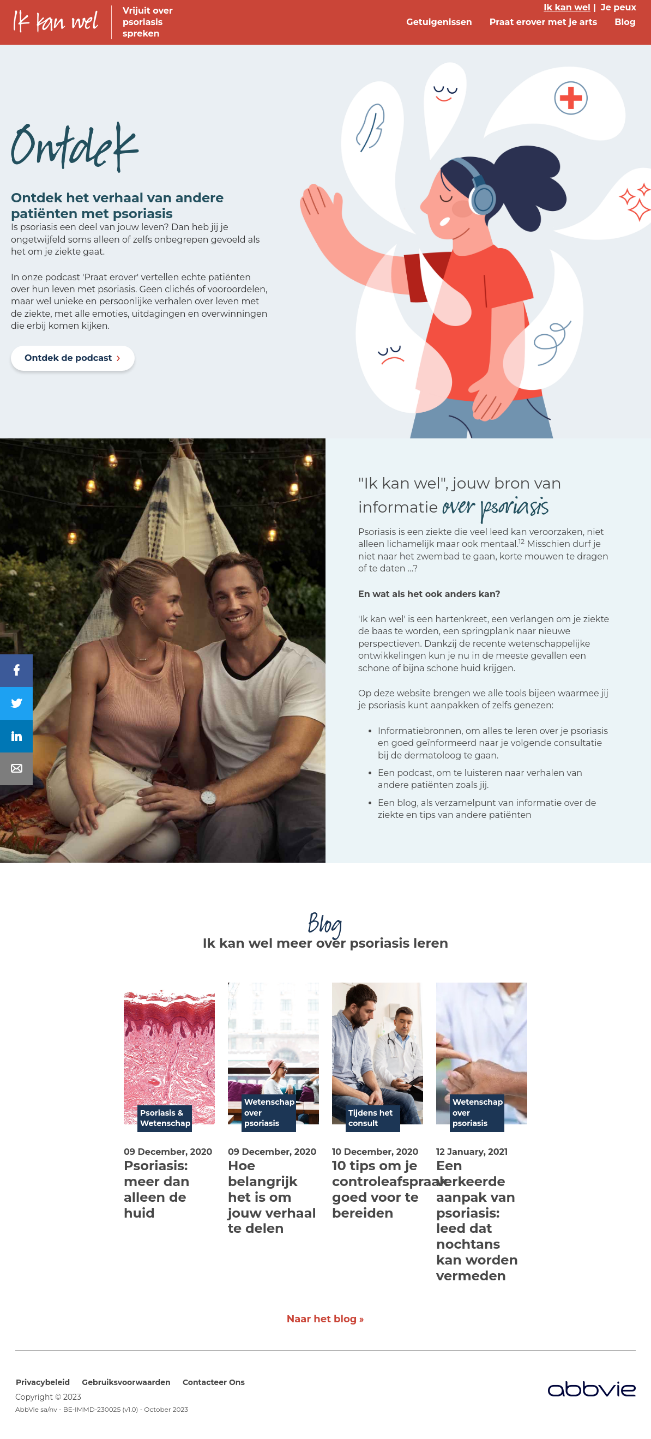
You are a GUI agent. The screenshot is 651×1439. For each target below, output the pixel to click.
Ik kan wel (567, 7)
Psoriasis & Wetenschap (165, 1118)
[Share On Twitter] (16, 703)
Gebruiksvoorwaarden (126, 1382)
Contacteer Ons (214, 1382)
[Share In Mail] (16, 768)
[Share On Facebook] (16, 670)
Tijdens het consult (370, 1118)
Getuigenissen (439, 22)
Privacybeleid (43, 1382)
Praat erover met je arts (543, 22)
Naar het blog (322, 1319)
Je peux (618, 7)
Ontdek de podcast (68, 358)
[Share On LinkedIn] (16, 736)
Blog (625, 22)
